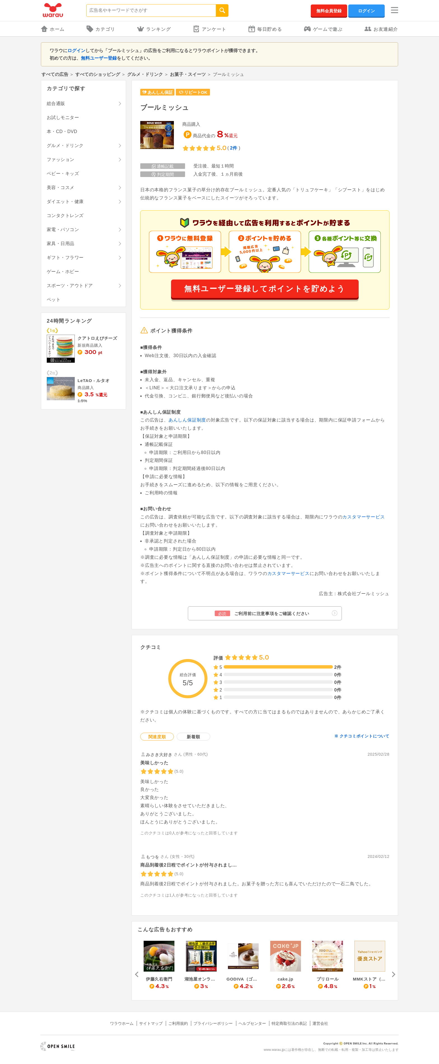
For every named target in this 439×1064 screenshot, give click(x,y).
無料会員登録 (329, 10)
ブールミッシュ (164, 107)
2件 (234, 148)
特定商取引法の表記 (289, 1023)
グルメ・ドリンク (145, 74)
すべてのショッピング (97, 74)
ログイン (366, 10)
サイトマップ (151, 1023)
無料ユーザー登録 (99, 58)
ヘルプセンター (252, 1023)
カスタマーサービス (363, 516)
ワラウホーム (122, 1023)
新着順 (193, 736)
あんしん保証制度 (187, 420)
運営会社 (320, 1023)
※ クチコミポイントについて (361, 736)
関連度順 (157, 736)
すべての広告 (54, 74)
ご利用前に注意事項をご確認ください (276, 613)
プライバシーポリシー (213, 1023)
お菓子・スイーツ (188, 74)
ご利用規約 (178, 1023)
